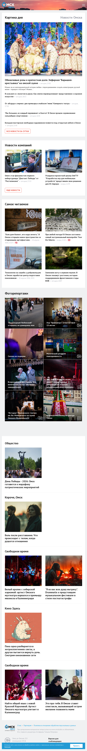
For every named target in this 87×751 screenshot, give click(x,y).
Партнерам (28, 725)
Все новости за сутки (17, 131)
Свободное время (16, 551)
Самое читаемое (16, 204)
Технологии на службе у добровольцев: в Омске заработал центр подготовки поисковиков (23, 275)
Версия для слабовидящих (55, 739)
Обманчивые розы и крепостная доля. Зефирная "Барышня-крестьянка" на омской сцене (38, 81)
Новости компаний (18, 145)
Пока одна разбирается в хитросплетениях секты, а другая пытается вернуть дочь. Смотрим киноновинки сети (22, 651)
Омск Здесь (8, 5)
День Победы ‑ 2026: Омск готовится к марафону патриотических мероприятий (22, 484)
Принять (76, 746)
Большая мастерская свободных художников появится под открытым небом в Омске (43, 123)
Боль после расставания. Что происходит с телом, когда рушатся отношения (21, 538)
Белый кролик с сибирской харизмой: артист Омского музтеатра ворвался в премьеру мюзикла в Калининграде (23, 594)
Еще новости (13, 190)
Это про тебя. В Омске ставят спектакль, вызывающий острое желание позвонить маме (63, 706)
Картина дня (14, 17)
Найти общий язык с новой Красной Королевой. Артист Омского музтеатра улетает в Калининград (22, 708)
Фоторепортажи (16, 293)
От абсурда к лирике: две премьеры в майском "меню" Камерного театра (37, 103)
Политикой (7, 747)
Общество (11, 443)
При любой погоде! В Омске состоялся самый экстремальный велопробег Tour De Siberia (63, 237)
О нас (19, 725)
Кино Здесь (12, 608)
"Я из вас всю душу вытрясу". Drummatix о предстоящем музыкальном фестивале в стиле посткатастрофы (61, 594)
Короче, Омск (13, 497)
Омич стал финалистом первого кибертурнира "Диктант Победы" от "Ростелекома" (21, 178)
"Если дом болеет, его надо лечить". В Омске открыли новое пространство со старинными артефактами (23, 237)
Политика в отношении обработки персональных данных (55, 725)
